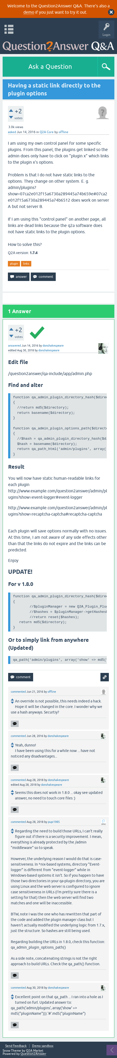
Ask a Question (50, 66)
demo (28, 12)
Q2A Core (47, 132)
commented (18, 691)
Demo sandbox (42, 1046)
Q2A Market (34, 1050)
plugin (14, 263)
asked (12, 132)
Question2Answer (33, 1054)
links (26, 263)
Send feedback (16, 1046)
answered (14, 345)
